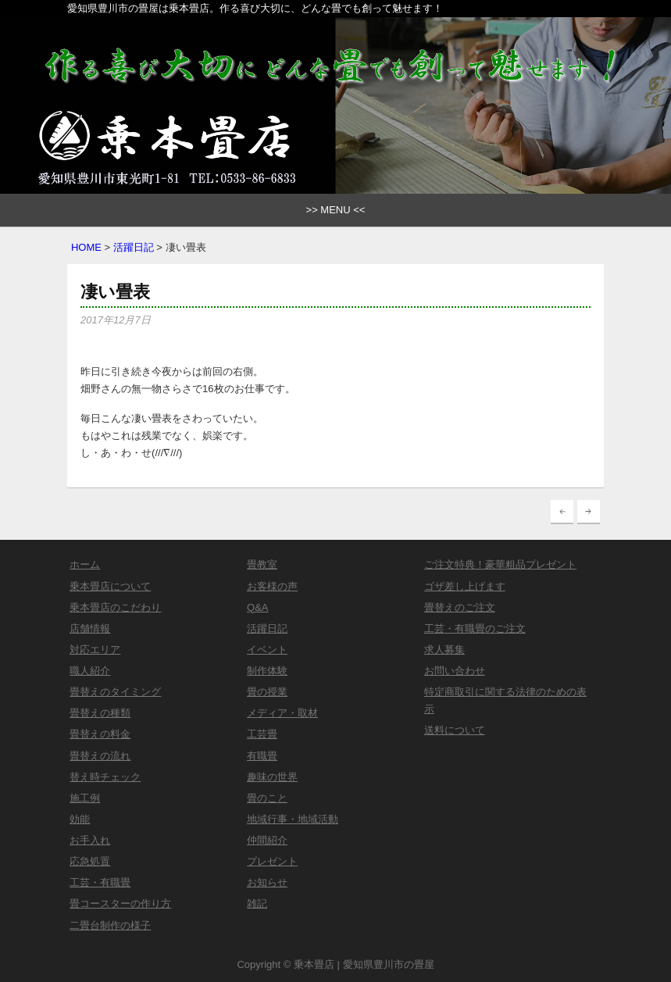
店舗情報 (90, 628)
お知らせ (267, 882)
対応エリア (95, 649)
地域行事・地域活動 (292, 819)
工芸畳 (262, 734)
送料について (454, 730)
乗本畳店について (110, 586)
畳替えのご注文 (459, 607)
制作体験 (267, 671)
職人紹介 (90, 671)
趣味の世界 (272, 777)
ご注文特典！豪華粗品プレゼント (500, 564)
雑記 (257, 903)
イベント (267, 649)
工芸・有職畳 (100, 882)
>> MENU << (336, 210)
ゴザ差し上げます (464, 586)
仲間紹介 (267, 840)
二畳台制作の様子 (110, 925)
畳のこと (267, 798)
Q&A (257, 607)
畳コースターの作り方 (120, 903)
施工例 (85, 798)
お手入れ (90, 840)
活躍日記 (133, 247)
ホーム (85, 564)
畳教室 (262, 564)
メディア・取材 (282, 713)
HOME (86, 247)
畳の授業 (267, 692)
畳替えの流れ (100, 756)
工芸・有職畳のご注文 (475, 628)
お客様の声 (272, 586)
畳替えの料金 (100, 734)
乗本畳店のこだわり (115, 607)
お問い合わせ (454, 671)
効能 (80, 819)
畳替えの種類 (100, 713)
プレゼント (272, 861)
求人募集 (444, 649)
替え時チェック (105, 777)
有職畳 (262, 756)
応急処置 (90, 861)
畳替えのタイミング (115, 692)
